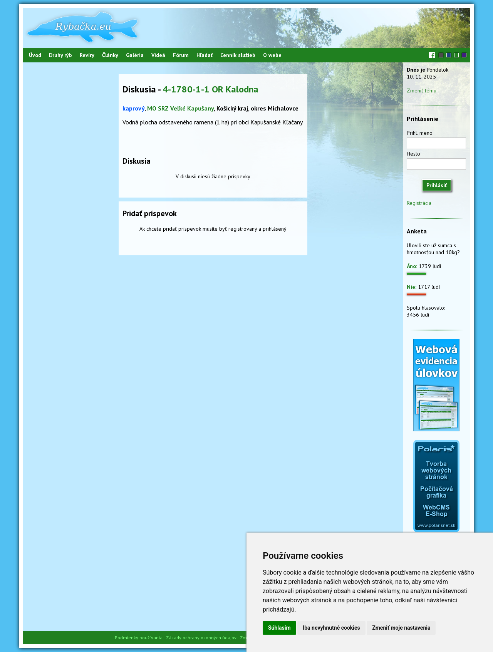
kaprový (133, 108)
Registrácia (419, 202)
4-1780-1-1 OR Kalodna (210, 89)
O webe (272, 55)
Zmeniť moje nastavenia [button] (401, 628)
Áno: (412, 266)
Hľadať (204, 55)
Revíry (87, 55)
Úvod (35, 55)
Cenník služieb (237, 55)
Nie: (411, 286)
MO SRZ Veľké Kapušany (180, 108)
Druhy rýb (60, 55)
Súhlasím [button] (279, 628)
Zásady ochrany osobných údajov (201, 637)
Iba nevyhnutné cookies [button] (331, 628)
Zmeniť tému (421, 90)
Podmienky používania (139, 637)
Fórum (181, 55)
